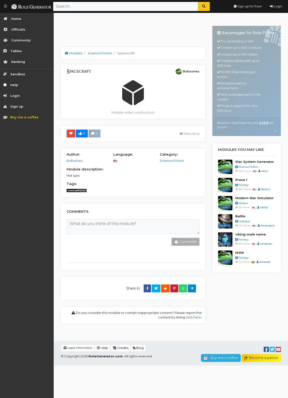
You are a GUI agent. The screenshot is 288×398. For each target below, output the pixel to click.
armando (263, 261)
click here (193, 317)
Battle (240, 216)
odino (263, 171)
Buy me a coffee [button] (221, 390)
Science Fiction (246, 167)
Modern (241, 203)
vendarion (264, 243)
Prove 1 (241, 180)
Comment (185, 242)
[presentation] (98, 247)
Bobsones (191, 71)
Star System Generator (254, 162)
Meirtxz (264, 189)
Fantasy (242, 185)
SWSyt (262, 207)
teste (239, 252)
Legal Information (77, 380)
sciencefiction (77, 190)
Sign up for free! (248, 6)
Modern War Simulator (254, 198)
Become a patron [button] (261, 390)
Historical (242, 221)
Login (276, 6)
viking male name (250, 234)
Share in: (133, 288)
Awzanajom (266, 225)
